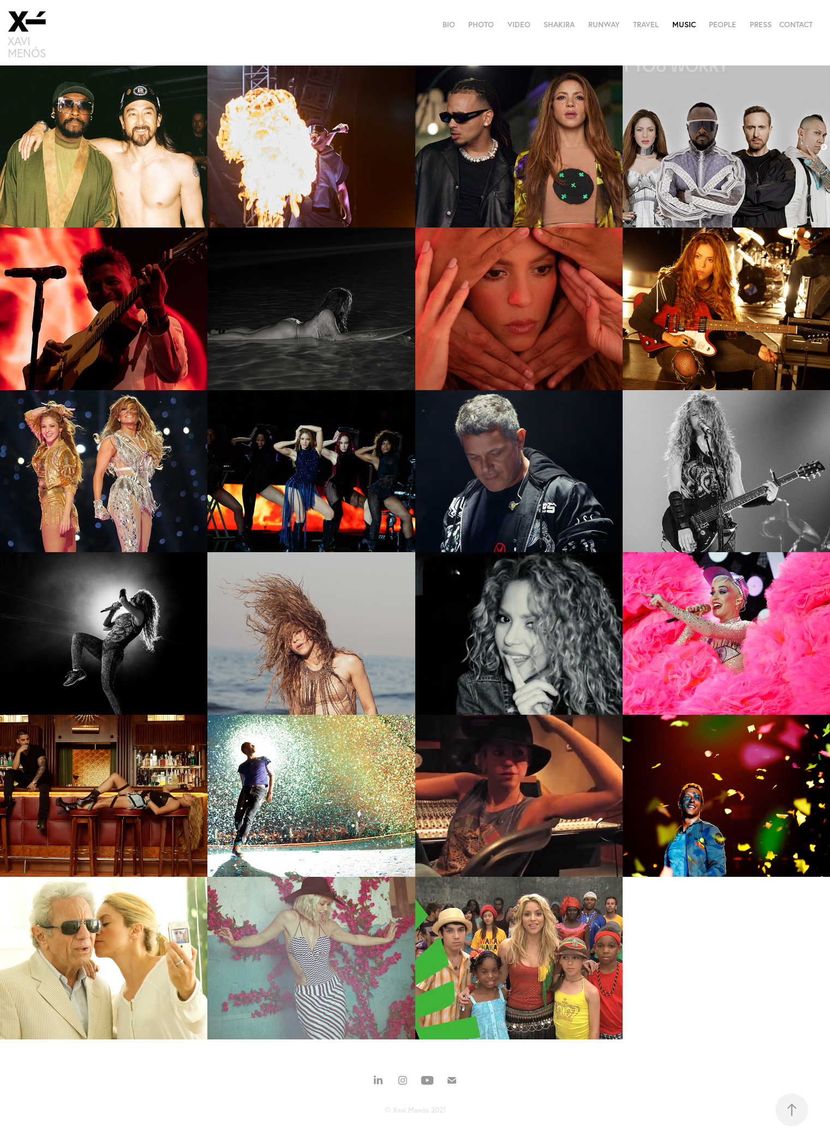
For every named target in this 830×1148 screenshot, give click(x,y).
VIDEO (518, 24)
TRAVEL (646, 24)
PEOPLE (722, 24)
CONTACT (796, 24)
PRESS (761, 24)
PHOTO (481, 24)
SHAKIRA (559, 24)
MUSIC (684, 24)
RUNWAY (604, 24)
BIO (449, 24)
